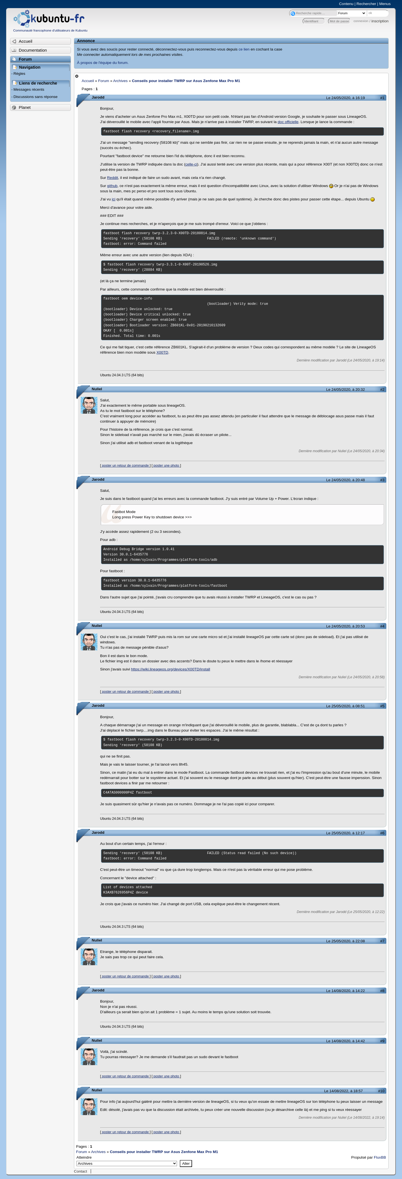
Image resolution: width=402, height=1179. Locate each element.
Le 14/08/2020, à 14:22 (345, 991)
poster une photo (166, 466)
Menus (385, 4)
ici (114, 199)
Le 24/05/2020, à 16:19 (345, 98)
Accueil (88, 81)
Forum (103, 81)
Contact (80, 1171)
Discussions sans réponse (35, 97)
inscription (380, 21)
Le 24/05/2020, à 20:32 (345, 389)
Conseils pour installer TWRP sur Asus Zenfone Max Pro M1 (186, 81)
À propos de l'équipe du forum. (103, 63)
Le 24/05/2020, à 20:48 (345, 480)
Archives (120, 81)
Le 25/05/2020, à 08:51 (345, 706)
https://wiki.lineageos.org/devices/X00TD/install (170, 669)
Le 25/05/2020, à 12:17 (345, 833)
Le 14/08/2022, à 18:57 (343, 1091)
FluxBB (380, 1157)
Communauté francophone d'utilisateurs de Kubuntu (50, 30)
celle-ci (191, 164)
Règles (19, 73)
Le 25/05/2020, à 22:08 (345, 941)
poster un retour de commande (125, 466)
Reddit (112, 178)
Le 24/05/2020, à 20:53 (345, 626)
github (112, 186)
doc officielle (288, 122)
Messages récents (28, 89)
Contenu (346, 4)
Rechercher (366, 4)
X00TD (162, 352)
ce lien (244, 49)
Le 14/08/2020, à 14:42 (345, 1041)
